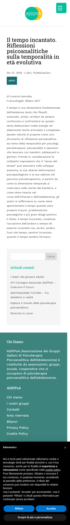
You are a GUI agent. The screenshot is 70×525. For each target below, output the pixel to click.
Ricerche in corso (22, 308)
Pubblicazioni (42, 76)
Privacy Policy (18, 423)
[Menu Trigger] (61, 8)
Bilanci (12, 418)
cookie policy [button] (52, 469)
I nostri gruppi (18, 399)
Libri (29, 76)
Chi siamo (15, 393)
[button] (65, 448)
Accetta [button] (51, 508)
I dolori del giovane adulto (27, 272)
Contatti (13, 405)
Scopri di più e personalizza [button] (35, 517)
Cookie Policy (17, 429)
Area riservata (18, 411)
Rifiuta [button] (19, 508)
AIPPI (57, 76)
